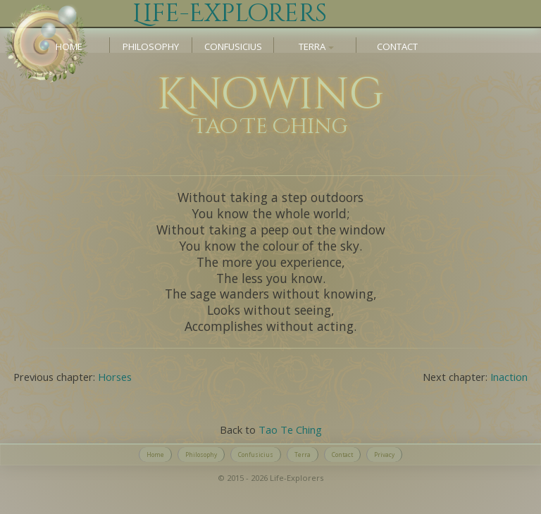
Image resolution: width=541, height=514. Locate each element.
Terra (302, 454)
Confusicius (233, 46)
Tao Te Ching (290, 429)
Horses (115, 377)
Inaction (509, 377)
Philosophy (151, 46)
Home (69, 46)
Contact (397, 46)
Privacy (384, 454)
